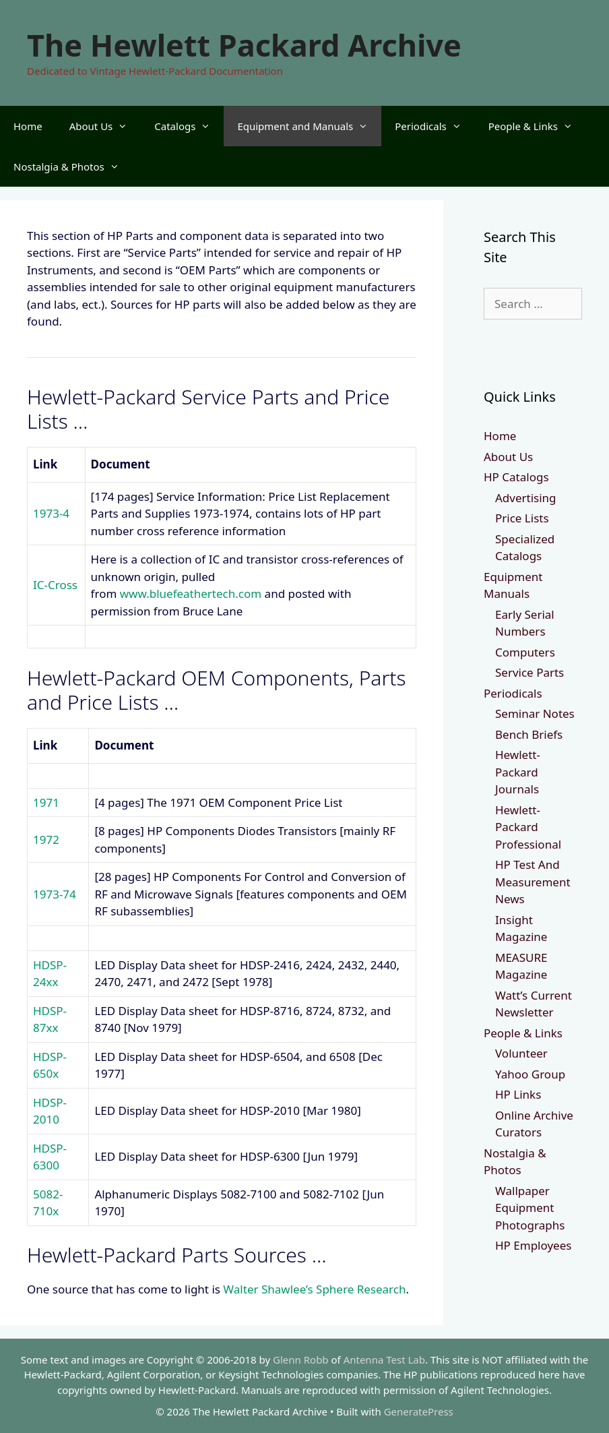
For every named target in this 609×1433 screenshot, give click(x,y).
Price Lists (522, 518)
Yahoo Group (530, 1074)
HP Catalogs (516, 477)
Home (27, 126)
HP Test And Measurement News (533, 882)
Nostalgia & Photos (73, 166)
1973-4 (51, 513)
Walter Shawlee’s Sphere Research (314, 1289)
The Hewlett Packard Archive (244, 44)
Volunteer (521, 1053)
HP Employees (533, 1245)
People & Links (537, 126)
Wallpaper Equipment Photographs (530, 1208)
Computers (525, 652)
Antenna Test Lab (384, 1359)
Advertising (525, 498)
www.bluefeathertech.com (190, 593)
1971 (46, 802)
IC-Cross (55, 584)
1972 (46, 839)
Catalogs (189, 126)
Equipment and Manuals (309, 126)
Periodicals (434, 126)
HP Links (518, 1094)
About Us (105, 126)
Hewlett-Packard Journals (517, 772)
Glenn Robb (301, 1359)
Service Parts (529, 672)
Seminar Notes (535, 713)
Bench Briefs (529, 734)
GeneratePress (418, 1411)
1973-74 (54, 894)
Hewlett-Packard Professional (528, 827)
